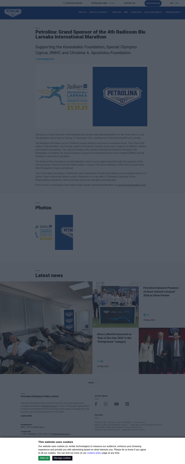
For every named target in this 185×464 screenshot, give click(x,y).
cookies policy (94, 453)
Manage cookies (62, 458)
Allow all (44, 458)
